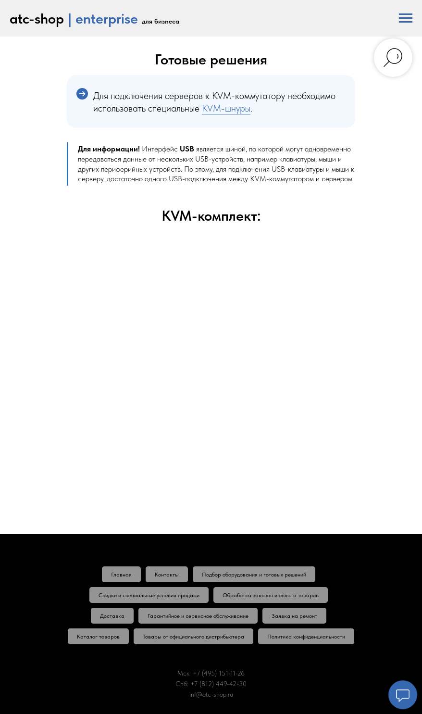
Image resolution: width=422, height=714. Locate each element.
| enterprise (103, 18)
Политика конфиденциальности (306, 636)
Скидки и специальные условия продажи (149, 595)
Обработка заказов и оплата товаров (271, 595)
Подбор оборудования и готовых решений (254, 574)
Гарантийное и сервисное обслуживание (198, 616)
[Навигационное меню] (405, 18)
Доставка (112, 616)
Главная (121, 574)
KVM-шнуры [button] (226, 108)
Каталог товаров (98, 636)
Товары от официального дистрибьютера (193, 636)
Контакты (167, 574)
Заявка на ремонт (294, 616)
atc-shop (37, 18)
